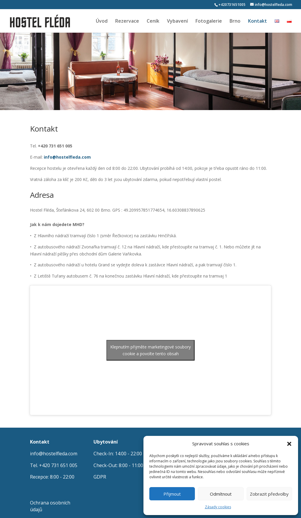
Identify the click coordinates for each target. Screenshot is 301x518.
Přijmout (172, 494)
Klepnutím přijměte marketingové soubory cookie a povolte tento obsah (150, 350)
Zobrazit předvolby (269, 494)
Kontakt (257, 21)
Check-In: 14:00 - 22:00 (117, 453)
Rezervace (127, 21)
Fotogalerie (208, 21)
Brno (235, 21)
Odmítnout (221, 494)
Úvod (102, 21)
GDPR (99, 477)
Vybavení (177, 21)
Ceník (153, 21)
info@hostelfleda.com (53, 453)
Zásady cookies (218, 506)
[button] (289, 444)
